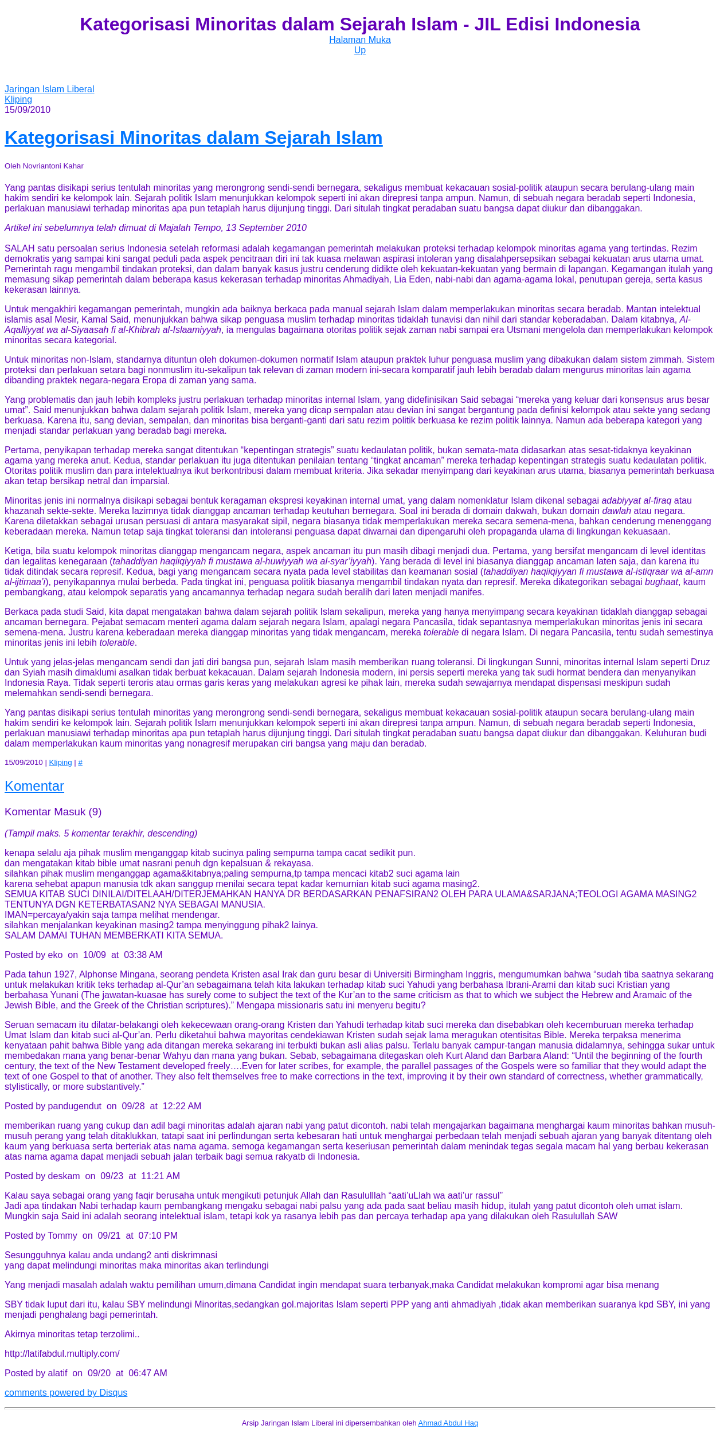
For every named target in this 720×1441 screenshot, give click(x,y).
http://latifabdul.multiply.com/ (62, 1353)
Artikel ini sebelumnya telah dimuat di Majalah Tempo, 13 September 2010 (156, 228)
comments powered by (66, 1392)
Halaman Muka (360, 40)
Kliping (18, 99)
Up (360, 50)
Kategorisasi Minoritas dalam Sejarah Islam (194, 137)
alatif (58, 1373)
